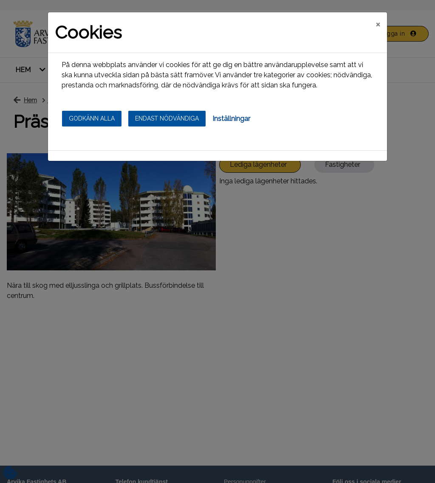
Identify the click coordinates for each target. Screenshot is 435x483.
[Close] (378, 24)
